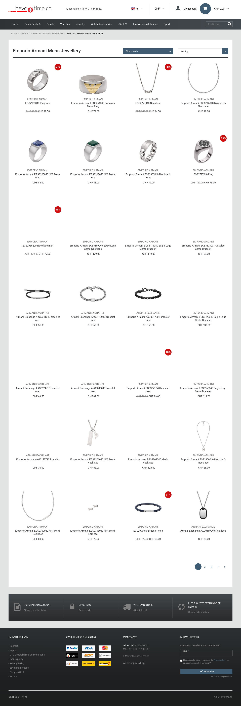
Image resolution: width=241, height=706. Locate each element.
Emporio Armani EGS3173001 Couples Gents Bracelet (203, 247)
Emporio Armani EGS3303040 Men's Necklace (148, 461)
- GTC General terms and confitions (27, 654)
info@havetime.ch (139, 656)
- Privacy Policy (16, 663)
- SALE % (13, 676)
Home (15, 24)
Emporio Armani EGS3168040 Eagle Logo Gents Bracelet (203, 390)
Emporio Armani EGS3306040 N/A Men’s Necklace (92, 461)
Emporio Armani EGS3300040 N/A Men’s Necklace (203, 461)
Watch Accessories (101, 24)
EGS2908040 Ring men (37, 103)
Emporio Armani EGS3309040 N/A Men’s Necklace (37, 532)
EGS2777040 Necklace (148, 103)
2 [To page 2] (205, 566)
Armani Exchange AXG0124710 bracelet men (38, 390)
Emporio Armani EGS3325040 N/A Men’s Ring (37, 176)
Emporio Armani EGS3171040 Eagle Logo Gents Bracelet (148, 247)
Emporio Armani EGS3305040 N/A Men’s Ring (148, 176)
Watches (65, 24)
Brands (50, 24)
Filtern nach (132, 51)
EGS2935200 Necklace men (37, 245)
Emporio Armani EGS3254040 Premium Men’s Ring (93, 105)
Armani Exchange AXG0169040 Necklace (203, 530)
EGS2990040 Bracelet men (148, 530)
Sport (167, 24)
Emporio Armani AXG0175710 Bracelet (37, 459)
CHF (159, 8)
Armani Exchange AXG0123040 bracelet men (93, 318)
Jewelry (80, 24)
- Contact (13, 646)
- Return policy (16, 659)
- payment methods (19, 667)
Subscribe (207, 671)
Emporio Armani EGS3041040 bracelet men (148, 390)
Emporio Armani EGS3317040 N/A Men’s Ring (92, 176)
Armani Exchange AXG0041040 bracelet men (38, 318)
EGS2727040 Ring (203, 174)
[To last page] (225, 566)
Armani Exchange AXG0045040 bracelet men (93, 390)
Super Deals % (33, 24)
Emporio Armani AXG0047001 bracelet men (148, 318)
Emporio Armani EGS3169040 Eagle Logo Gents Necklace (93, 247)
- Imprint (13, 650)
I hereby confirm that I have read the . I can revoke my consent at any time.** (206, 661)
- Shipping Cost (16, 672)
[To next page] (218, 566)
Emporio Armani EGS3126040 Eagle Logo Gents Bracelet (203, 318)
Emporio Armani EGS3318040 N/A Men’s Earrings (92, 532)
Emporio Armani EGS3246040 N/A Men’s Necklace (203, 105)
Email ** (186, 651)
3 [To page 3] (211, 566)
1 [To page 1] (198, 566)
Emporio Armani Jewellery (48, 33)
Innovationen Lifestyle (145, 24)
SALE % (122, 24)
